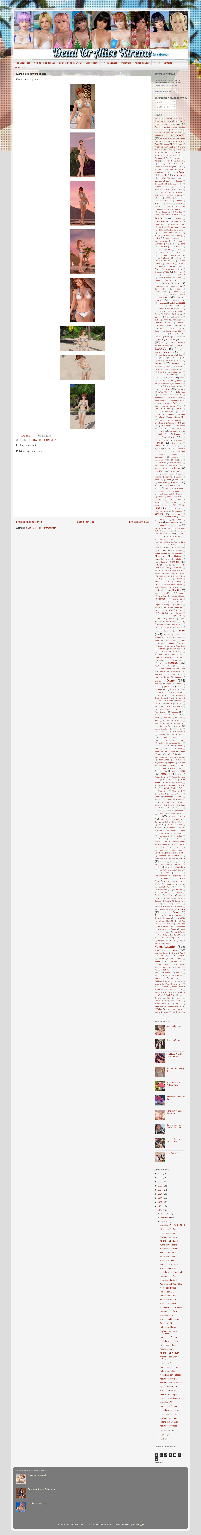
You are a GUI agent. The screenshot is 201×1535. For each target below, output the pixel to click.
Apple (157, 144)
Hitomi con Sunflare (168, 1229)
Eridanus (169, 366)
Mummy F (178, 605)
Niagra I (170, 646)
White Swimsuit (161, 987)
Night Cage (180, 646)
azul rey (165, 177)
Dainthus (178, 314)
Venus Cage (178, 943)
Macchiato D (176, 539)
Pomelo (171, 732)
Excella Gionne (160, 375)
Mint (156, 582)
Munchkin (178, 607)
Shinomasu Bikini (164, 856)
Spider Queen (163, 878)
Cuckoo (162, 306)
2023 (160, 1181)
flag (180, 386)
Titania (173, 929)
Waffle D (168, 973)
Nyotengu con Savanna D (171, 1382)
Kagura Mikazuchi (162, 468)
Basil (168, 189)
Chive (180, 269)
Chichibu (158, 269)
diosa (160, 339)
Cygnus (179, 311)
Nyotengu (173, 662)
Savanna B (158, 811)
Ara (174, 144)
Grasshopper (160, 423)
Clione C (169, 278)
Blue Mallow (161, 227)
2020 (160, 1193)
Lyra (167, 536)
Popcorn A (181, 731)
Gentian (158, 411)
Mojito (166, 590)
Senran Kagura (176, 839)
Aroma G (158, 152)
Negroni (167, 635)
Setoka (176, 847)
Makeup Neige (176, 550)
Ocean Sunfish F (165, 669)
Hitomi (47, 439)
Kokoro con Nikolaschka (170, 1240)
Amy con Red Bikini (175, 1026)
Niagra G (182, 643)
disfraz (172, 339)
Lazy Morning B (173, 499)
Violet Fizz (161, 956)
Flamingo (158, 389)
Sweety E (158, 906)
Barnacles (158, 189)
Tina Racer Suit (162, 926)
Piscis (157, 720)
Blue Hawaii (181, 224)
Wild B (157, 992)
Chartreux (181, 264)
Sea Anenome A (172, 827)
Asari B (162, 155)
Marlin (157, 559)
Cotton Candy (160, 294)
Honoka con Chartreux (169, 1367)
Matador (178, 559)
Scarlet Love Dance (174, 825)
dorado (167, 352)
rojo (183, 770)
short (182, 858)
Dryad (173, 355)
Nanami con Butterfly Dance (176, 1097)
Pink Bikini (164, 715)
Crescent (160, 300)
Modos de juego (142, 63)
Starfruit (158, 884)
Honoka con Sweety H (175, 1069)
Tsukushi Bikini (160, 938)
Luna (170, 533)
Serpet (173, 844)
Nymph (160, 663)
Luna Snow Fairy (174, 1153)
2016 (160, 1210)
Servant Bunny (165, 847)
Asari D (171, 155)
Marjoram (178, 556)
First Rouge (171, 386)
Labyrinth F (177, 491)
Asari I (180, 155)
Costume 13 (176, 292)
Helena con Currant (168, 1295)
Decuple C (181, 323)
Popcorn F (177, 737)
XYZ (171, 1004)
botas (157, 238)
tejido (169, 915)
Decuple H (163, 328)
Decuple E (172, 325)
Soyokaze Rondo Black (163, 876)
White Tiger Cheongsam (173, 989)
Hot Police (176, 443)
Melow (174, 565)
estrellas (182, 369)
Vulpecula (159, 961)
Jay (182, 460)
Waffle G (158, 975)
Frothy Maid (166, 403)
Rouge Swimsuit (169, 780)
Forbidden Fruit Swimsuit (170, 395)
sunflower (170, 895)
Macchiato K (177, 536)
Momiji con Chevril (168, 1303)
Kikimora (171, 474)
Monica (170, 593)
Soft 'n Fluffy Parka (164, 870)
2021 (160, 1189)
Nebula (179, 627)
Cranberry (181, 294)
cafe (183, 243)
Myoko (169, 610)
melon (165, 565)
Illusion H (181, 449)
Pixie (170, 726)
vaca (174, 940)
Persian (167, 706)
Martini (167, 559)
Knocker (179, 477)
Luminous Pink (168, 531)
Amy (162, 138)
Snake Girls (169, 867)
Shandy (169, 853)
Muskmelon (159, 610)
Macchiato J (177, 545)
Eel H (160, 361)
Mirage (178, 582)
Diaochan (175, 337)
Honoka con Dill (167, 1291)
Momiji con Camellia (168, 1414)
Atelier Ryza (180, 161)
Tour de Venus (179, 932)
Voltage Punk (175, 959)
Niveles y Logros (110, 63)
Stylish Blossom (176, 890)
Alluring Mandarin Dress (164, 135)
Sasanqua (178, 808)
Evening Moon (176, 372)
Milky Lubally (177, 568)
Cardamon (159, 249)
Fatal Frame (162, 380)
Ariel (180, 144)
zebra (183, 1012)
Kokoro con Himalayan (169, 1352)
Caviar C (158, 255)
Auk (164, 167)
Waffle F (179, 973)
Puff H (157, 751)
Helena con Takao (167, 1371)
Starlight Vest (170, 884)
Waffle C (158, 973)
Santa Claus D (173, 805)
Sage (183, 788)
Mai (167, 548)
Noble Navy (177, 652)
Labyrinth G (159, 494)
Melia (157, 565)
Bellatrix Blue (160, 195)
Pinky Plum (178, 718)
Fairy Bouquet (160, 378)
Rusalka (172, 785)
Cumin (170, 306)
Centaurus (165, 258)
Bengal (168, 198)
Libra (160, 520)
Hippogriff (159, 437)
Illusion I (161, 451)
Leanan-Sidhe (172, 505)
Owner (171, 680)
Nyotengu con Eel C (168, 1237)
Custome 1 (159, 311)
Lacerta (160, 496)
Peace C (175, 689)
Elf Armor (169, 361)
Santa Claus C (160, 805)
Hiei (168, 434)
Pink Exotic (175, 715)
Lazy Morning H (172, 502)
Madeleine (159, 548)
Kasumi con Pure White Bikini (172, 1225)
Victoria (174, 953)
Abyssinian (159, 121)
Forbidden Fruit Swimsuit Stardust (168, 397)
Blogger (140, 1524)
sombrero (177, 873)
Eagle (157, 358)
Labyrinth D (163, 491)
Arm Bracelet (159, 147)
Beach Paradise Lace (163, 192)
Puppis (182, 751)
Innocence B (163, 454)
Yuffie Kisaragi (170, 1009)
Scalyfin (167, 822)
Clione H (169, 280)
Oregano (177, 677)
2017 (160, 1206)
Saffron (175, 788)
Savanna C (169, 811)
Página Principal (23, 63)
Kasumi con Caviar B (168, 1280)
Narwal (171, 619)
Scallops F (165, 819)
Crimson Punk (172, 300)
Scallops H (177, 819)
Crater (160, 297)
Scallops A (171, 816)
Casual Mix (178, 250)
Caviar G (175, 255)
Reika (180, 768)
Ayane (182, 172)
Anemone (172, 138)
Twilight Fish (180, 938)
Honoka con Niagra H (169, 1264)
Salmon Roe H (176, 794)
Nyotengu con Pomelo (169, 1276)
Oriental (158, 681)
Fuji (174, 403)
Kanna (177, 468)
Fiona (160, 386)
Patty (165, 689)
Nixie (183, 649)
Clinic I (160, 278)
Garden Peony (176, 406)
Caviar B (179, 252)
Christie (166, 272)
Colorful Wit (168, 286)
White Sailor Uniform (173, 984)
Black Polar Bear (176, 212)
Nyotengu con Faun (168, 1418)
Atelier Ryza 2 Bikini (165, 164)
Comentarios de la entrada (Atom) (42, 527)
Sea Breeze (170, 830)
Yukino (165, 1012)
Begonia (179, 192)
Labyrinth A (169, 488)
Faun (171, 380)
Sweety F (168, 906)
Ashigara (158, 158)
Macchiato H (164, 545)
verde (176, 950)
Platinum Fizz (177, 729)
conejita (179, 286)
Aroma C (171, 150)
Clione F (158, 280)
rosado (164, 773)
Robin (174, 771)
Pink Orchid (167, 718)
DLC (183, 339)
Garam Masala (160, 406)
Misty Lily (173, 587)
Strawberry (178, 887)
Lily (167, 519)
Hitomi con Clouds (168, 1256)
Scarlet (160, 825)
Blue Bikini (173, 221)
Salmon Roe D (177, 791)
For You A (181, 389)
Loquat (161, 525)
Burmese (158, 244)
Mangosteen (160, 553)
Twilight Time (163, 941)
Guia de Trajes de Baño (44, 63)
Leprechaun (171, 517)
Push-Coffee (164, 760)
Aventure (171, 172)
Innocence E (160, 457)
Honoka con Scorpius (169, 1337)
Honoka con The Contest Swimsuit (174, 1126)
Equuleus (158, 366)
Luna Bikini (181, 534)
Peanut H (168, 704)
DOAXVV (160, 349)
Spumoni (175, 878)
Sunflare (158, 895)
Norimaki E (161, 660)
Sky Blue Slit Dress (178, 864)
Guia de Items (92, 63)
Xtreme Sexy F (176, 1000)
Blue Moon (173, 227)
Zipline (160, 1015)
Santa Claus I (167, 808)
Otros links (20, 67)
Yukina (157, 1012)
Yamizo (158, 1006)
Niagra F (172, 643)
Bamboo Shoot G (176, 184)
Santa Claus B (177, 802)
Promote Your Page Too (163, 91)
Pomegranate (160, 731)
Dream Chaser (163, 355)
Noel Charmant (176, 654)
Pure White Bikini (170, 754)
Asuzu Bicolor (168, 161)
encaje (158, 363)
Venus (168, 943)
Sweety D (178, 904)
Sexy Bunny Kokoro (175, 850)
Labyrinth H (170, 494)
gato (169, 409)
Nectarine (158, 631)
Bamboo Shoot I (162, 187)
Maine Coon (163, 550)
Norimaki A (169, 657)
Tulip (171, 938)
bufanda (179, 241)
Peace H (180, 692)
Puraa (159, 754)
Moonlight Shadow (178, 596)
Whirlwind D (159, 981)
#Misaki (157, 118)
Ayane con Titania (167, 1323)
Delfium (173, 328)
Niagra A (165, 640)
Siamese (163, 861)
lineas (160, 522)
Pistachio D (178, 720)
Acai (169, 121)
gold (170, 417)
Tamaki (176, 912)
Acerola (179, 121)
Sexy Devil (159, 853)
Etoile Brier (162, 372)
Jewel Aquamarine (176, 463)
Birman (179, 201)
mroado (173, 602)
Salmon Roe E (160, 794)
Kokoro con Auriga (168, 1390)
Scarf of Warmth (179, 822)
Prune (172, 746)
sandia (157, 796)
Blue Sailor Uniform (166, 233)
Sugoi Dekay (177, 892)
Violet (182, 953)
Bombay (178, 235)
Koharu (168, 479)
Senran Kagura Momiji (163, 842)
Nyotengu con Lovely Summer (169, 1332)
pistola (160, 726)
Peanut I (179, 704)
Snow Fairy (180, 867)
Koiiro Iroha (162, 483)
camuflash (176, 246)
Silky (180, 861)
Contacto (168, 63)
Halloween (167, 425)
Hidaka (160, 434)
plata (178, 726)
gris (179, 422)
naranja (158, 618)
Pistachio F (170, 723)
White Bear (172, 981)
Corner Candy (161, 289)
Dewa (166, 337)
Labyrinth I (181, 494)
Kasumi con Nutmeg (168, 1425)
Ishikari (175, 460)
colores (177, 283)
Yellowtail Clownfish (171, 1006)
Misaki (158, 584)
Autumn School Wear (164, 169)
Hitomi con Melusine (169, 1299)
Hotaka (158, 446)
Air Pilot (168, 124)
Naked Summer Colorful (163, 616)
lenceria (159, 513)
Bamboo (179, 181)
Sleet (159, 867)
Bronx (171, 241)
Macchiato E (159, 542)
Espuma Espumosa (169, 369)
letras (182, 516)
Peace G (171, 692)
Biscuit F (179, 203)
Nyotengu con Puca (168, 1311)
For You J (181, 392)
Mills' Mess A (160, 570)
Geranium (181, 411)
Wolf (168, 998)
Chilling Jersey (170, 269)
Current (179, 308)
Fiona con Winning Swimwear (174, 1112)
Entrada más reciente (29, 522)
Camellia (163, 247)
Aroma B (162, 150)
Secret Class (178, 836)
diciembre (165, 1213)
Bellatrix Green (176, 195)
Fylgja (181, 403)
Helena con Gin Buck (169, 1422)
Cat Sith (169, 252)
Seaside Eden (163, 833)
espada (157, 369)
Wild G (173, 992)
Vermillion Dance (161, 953)
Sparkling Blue (179, 876)
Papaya (169, 684)
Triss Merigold (163, 935)
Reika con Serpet (174, 1040)
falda (170, 377)
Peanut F (179, 701)
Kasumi (54, 439)
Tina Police (181, 924)
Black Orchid (162, 212)
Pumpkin (165, 751)
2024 (160, 1177)
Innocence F (176, 457)
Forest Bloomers (161, 400)
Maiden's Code (179, 548)
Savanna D (180, 811)
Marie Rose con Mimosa (170, 1410)
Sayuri (160, 816)
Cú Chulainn (162, 303)
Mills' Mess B (173, 570)
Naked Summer (176, 613)
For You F (161, 392)
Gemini (178, 409)
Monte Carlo (163, 596)
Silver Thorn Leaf (161, 864)
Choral (157, 272)
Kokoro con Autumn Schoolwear (41, 1489)
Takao (164, 912)
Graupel (171, 423)
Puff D (180, 748)
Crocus (182, 300)
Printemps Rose (161, 746)
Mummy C (167, 605)
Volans (161, 958)
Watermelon (160, 978)
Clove (167, 283)
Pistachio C (167, 720)
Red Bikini (181, 765)
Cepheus (177, 258)
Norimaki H (172, 660)
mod (157, 590)
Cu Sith (172, 303)
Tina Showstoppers (178, 926)
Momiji (175, 590)
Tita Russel (162, 929)
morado (161, 598)
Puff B (165, 748)
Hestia (182, 431)
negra (169, 631)
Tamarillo (159, 915)
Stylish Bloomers (161, 890)
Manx (170, 553)
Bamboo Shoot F (161, 184)
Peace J (165, 695)
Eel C (177, 358)
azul (35, 439)
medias (175, 561)
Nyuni (157, 666)
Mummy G (158, 607)
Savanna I (181, 813)
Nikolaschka (173, 649)
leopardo (176, 514)
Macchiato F (170, 542)
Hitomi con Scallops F (37, 1475)
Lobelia (182, 522)
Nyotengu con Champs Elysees (170, 1357)
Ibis (166, 449)
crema (168, 297)
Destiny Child (160, 334)
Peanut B (181, 698)
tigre (169, 921)
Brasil (164, 241)
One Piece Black (172, 671)
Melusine (165, 567)
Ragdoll (171, 762)
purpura (182, 757)
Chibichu (179, 266)
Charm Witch (169, 264)
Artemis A (175, 152)
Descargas (126, 63)
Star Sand (167, 881)
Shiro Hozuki (160, 859)
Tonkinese (166, 932)
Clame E (173, 275)
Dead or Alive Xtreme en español (166, 86)
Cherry (160, 266)
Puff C (172, 748)
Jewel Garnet (160, 465)
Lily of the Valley (178, 519)
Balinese (158, 181)
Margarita (178, 553)
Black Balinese (171, 206)
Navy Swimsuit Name (163, 627)
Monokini (181, 593)
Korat (157, 485)
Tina (175, 920)
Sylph (171, 909)
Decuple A (169, 323)
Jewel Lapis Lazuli (175, 465)
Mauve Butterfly (161, 562)
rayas (172, 765)
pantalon (158, 684)
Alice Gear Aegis (172, 127)
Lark (183, 497)
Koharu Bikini (180, 480)
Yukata (180, 1009)
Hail (156, 426)
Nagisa (161, 613)
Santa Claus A (164, 802)
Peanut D (170, 701)
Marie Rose (161, 556)
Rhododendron (161, 771)
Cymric (157, 314)
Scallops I (158, 822)
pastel (157, 689)
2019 (160, 1198)
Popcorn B (161, 734)
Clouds (157, 283)
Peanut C (160, 701)
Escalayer (179, 366)
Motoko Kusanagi (161, 602)
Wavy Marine (176, 978)
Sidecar (172, 861)
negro (181, 630)
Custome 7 (170, 311)
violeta (170, 956)
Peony (157, 706)
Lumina (157, 528)
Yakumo (179, 1003)
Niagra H (161, 646)
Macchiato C (160, 539)
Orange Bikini (172, 674)
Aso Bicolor (177, 158)
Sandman (167, 796)
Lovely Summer (174, 525)
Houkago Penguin (174, 446)
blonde (178, 219)
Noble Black (163, 652)
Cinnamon (178, 272)
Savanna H (171, 813)
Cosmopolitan (160, 291)
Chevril (169, 266)
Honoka (159, 442)
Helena (158, 431)
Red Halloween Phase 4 (166, 768)
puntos (174, 751)
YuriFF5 (174, 1012)
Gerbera (161, 414)
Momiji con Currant (168, 1233)
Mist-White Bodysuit (174, 585)
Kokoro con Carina (168, 1268)
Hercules (173, 431)
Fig (171, 383)
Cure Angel (159, 309)
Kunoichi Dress (168, 485)
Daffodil (167, 314)
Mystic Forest (180, 610)
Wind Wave (170, 995)
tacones (181, 909)
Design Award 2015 (174, 331)
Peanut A (172, 698)
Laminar (169, 497)
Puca (180, 746)
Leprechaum (159, 517)
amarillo (181, 135)
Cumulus (178, 306)
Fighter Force (180, 383)
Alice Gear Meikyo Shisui (173, 133)
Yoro (183, 1006)
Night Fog (161, 649)
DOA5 (163, 342)
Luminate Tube (169, 528)
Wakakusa (178, 975)
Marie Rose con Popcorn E (171, 1272)
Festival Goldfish (161, 383)
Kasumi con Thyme (168, 1402)
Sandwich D (159, 799)
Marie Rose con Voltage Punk (173, 1083)
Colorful (158, 286)
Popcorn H (170, 740)
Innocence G (159, 460)
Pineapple (175, 712)
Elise (179, 360)
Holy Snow (178, 440)
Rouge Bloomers (161, 777)
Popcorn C (172, 734)
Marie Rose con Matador (170, 1375)
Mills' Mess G (173, 576)
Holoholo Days (163, 440)
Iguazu (172, 449)
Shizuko (172, 859)
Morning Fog (177, 599)
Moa (181, 587)
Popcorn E (165, 737)
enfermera (176, 363)
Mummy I (168, 607)
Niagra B (174, 640)
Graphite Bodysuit (175, 420)
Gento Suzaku (169, 412)
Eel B (170, 358)
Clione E (179, 278)
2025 (160, 1173)
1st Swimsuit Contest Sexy (173, 118)
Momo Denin (159, 593)
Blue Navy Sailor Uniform (175, 230)
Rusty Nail (165, 788)
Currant (170, 308)
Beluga (158, 198)
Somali (166, 873)
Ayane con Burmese (168, 1244)
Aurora (179, 166)
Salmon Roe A (163, 791)
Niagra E (162, 643)
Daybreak (175, 320)
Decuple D (161, 325)
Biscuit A (158, 203)
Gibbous (171, 414)
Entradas (161, 102)
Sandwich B (178, 797)
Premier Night (163, 743)
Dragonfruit (181, 352)
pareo (167, 686)
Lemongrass (177, 511)
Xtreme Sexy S (160, 1004)
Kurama (158, 488)
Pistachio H (181, 723)
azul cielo (179, 175)
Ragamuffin (159, 762)
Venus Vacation (166, 947)
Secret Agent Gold (178, 833)
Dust (180, 355)
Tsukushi (176, 934)
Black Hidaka (168, 209)
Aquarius (28, 439)
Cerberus (158, 261)
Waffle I (168, 975)
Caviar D (166, 255)
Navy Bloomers (171, 621)
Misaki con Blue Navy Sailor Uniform (175, 1055)
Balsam (169, 181)
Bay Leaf (178, 189)
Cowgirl (171, 294)
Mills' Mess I (168, 579)
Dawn (166, 320)
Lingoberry (171, 522)
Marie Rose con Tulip (169, 1341)
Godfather (161, 417)
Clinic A (182, 275)
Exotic (171, 375)
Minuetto (167, 582)
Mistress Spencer (161, 587)
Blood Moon (160, 221)
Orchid (166, 677)
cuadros (181, 303)
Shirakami (178, 855)
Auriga (171, 166)
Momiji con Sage (167, 1363)
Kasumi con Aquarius (168, 1378)
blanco (40, 439)
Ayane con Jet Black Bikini (171, 1284)
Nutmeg (182, 660)
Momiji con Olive (167, 1260)
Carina (168, 249)
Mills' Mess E (180, 573)
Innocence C (177, 454)
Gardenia (158, 409)
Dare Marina (177, 317)
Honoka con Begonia (37, 1503)
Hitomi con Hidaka (168, 1345)
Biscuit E (169, 203)
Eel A (163, 358)
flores (167, 388)
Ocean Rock (166, 666)
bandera (178, 186)
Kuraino (179, 485)
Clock (180, 280)
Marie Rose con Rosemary (171, 1307)
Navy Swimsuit (176, 624)
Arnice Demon (172, 147)
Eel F (183, 358)
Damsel (167, 317)
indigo (169, 451)
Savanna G (161, 813)
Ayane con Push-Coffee (170, 1386)
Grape (160, 420)
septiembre (166, 1430)
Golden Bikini (180, 417)
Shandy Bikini (180, 853)
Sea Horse (181, 830)
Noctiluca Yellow (161, 654)
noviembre (165, 1217)
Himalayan (178, 434)
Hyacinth (158, 448)
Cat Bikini (158, 252)
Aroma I (166, 152)
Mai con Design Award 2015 (173, 1140)
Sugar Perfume (161, 892)
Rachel (178, 760)
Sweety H (178, 906)
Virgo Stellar (180, 956)
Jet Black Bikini (161, 462)
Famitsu (182, 378)
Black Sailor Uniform (163, 215)
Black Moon (180, 209)
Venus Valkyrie (161, 950)
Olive (161, 671)
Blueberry (168, 235)
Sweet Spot (166, 904)
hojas (183, 437)
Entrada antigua (139, 522)
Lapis (177, 497)
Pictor (157, 712)
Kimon (180, 474)
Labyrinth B (181, 488)
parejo (157, 687)
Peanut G (158, 704)
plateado (166, 729)
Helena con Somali (168, 1252)
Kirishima (168, 477)
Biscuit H (158, 206)
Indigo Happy (180, 451)
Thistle (167, 918)
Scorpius (158, 827)
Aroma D (179, 150)
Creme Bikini (180, 297)
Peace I (157, 695)
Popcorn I (181, 740)
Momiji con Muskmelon (170, 1398)
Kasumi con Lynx (167, 1349)
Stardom (179, 881)
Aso (167, 158)
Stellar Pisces (166, 887)
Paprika (179, 684)
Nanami (178, 616)
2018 (160, 1202)
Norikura (158, 657)
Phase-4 (178, 706)
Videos (157, 63)
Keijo (163, 474)
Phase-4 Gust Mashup (163, 709)
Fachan (179, 375)
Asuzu (157, 161)
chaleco (170, 261)
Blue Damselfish (168, 224)
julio (163, 1438)
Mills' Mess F (161, 576)
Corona (177, 289)
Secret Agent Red (164, 836)
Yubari (159, 1009)
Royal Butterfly (176, 783)
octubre (164, 1221)
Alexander (159, 127)
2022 (160, 1185)
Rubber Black (160, 785)
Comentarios (163, 106)
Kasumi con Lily (166, 1315)
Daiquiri (158, 317)
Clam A (157, 275)
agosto (164, 1434)
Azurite (179, 178)
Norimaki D (181, 657)
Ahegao (158, 124)
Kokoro (174, 482)
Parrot (179, 687)
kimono (158, 477)
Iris (168, 460)
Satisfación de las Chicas (70, 63)
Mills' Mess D (168, 573)
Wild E (165, 992)
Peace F (162, 692)
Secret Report (160, 839)
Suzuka (168, 901)
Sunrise (170, 898)
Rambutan (164, 765)
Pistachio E (159, 723)
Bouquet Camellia (172, 238)
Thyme (176, 918)
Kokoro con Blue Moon (170, 1319)
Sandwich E (171, 799)
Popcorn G (159, 740)
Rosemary (178, 774)
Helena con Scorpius (169, 1394)
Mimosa (179, 579)
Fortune (174, 400)
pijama (165, 712)
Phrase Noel (178, 709)
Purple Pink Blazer (169, 757)
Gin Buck (181, 414)
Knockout (158, 480)
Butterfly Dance (171, 244)
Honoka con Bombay (169, 1406)
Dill (183, 337)
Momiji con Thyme (168, 1287)
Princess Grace (176, 743)
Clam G (165, 275)
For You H (171, 392)
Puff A (157, 748)
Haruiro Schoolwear (173, 428)
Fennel (179, 380)
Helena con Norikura (169, 1327)
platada (157, 729)
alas (178, 124)
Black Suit (178, 215)
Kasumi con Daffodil (168, 1248)
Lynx (159, 536)
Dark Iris (158, 320)
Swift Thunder (160, 909)
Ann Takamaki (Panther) (172, 141)
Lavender (161, 499)
